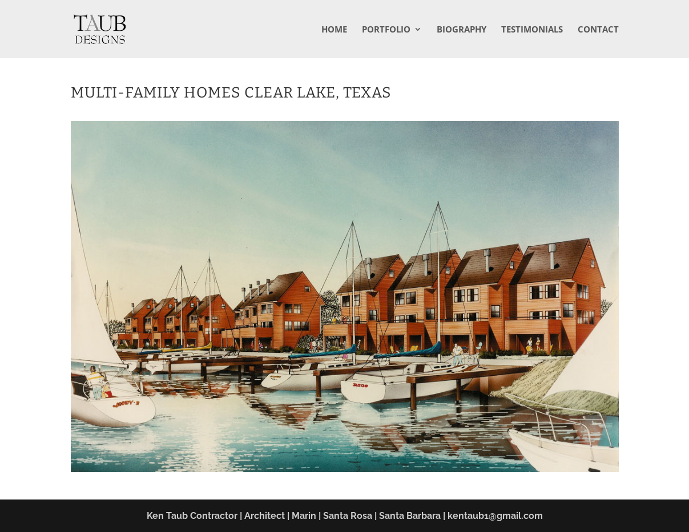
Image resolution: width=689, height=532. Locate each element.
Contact (598, 30)
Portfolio (386, 30)
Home (334, 30)
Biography (461, 30)
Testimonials (532, 30)
